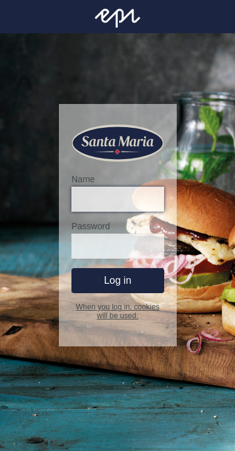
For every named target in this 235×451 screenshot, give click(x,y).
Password (90, 227)
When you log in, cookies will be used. (117, 312)
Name (83, 180)
